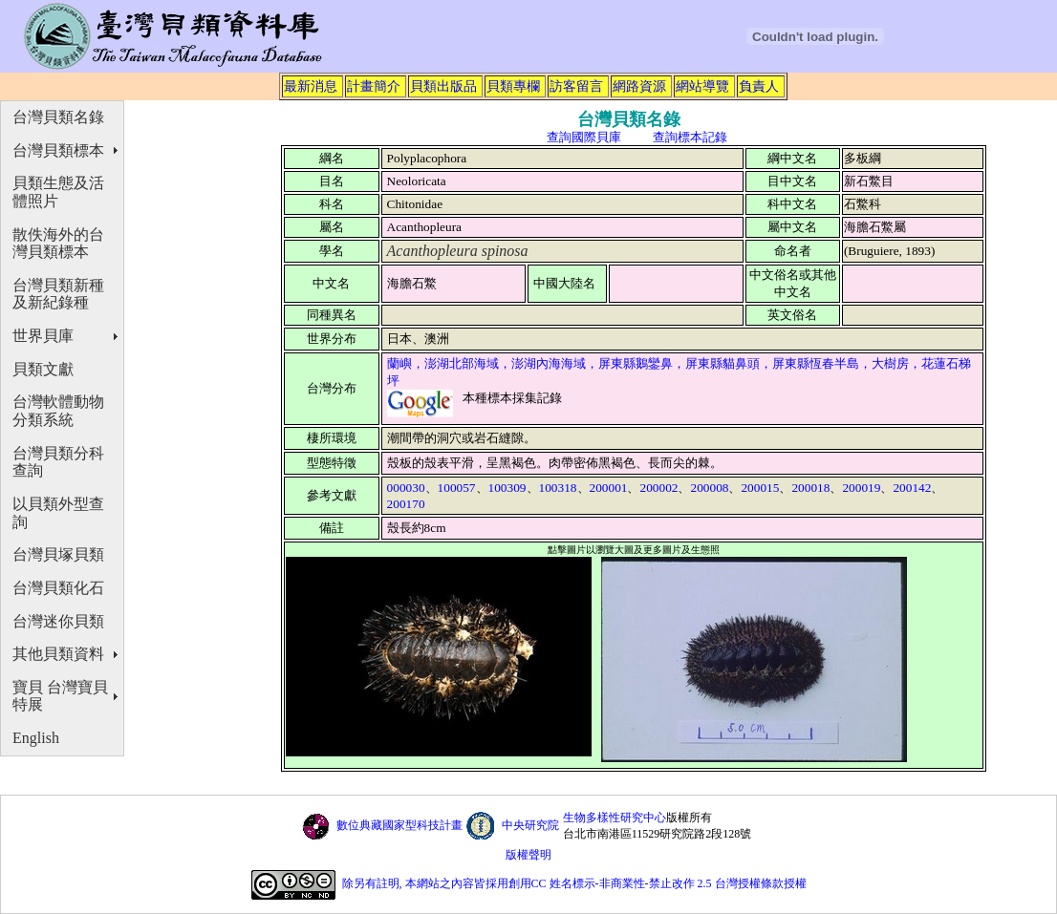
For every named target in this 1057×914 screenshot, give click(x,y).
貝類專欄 (513, 86)
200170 (406, 504)
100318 (558, 487)
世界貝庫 (43, 336)
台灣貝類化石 (58, 588)
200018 (810, 487)
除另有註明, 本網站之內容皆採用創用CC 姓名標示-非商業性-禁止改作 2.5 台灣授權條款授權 (574, 884)
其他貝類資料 (58, 654)
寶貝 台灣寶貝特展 (60, 696)
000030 (406, 487)
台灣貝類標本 (58, 150)
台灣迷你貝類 (58, 621)
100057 (457, 487)
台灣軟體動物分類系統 (58, 410)
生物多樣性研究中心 (614, 817)
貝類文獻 (43, 369)
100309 (507, 487)
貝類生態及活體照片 (58, 192)
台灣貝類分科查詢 (58, 462)
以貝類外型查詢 (58, 513)
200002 (658, 487)
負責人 (759, 86)
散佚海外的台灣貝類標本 (58, 243)
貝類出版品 (443, 86)
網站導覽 (702, 86)
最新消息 (310, 86)
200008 (709, 487)
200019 (861, 487)
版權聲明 (528, 854)
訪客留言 (576, 86)
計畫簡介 (373, 86)
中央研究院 (530, 825)
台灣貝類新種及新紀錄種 (58, 294)
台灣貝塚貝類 (58, 554)
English (35, 738)
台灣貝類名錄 (58, 117)
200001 (609, 487)
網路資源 (639, 86)
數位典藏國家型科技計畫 (399, 825)
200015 (760, 487)
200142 (912, 487)
